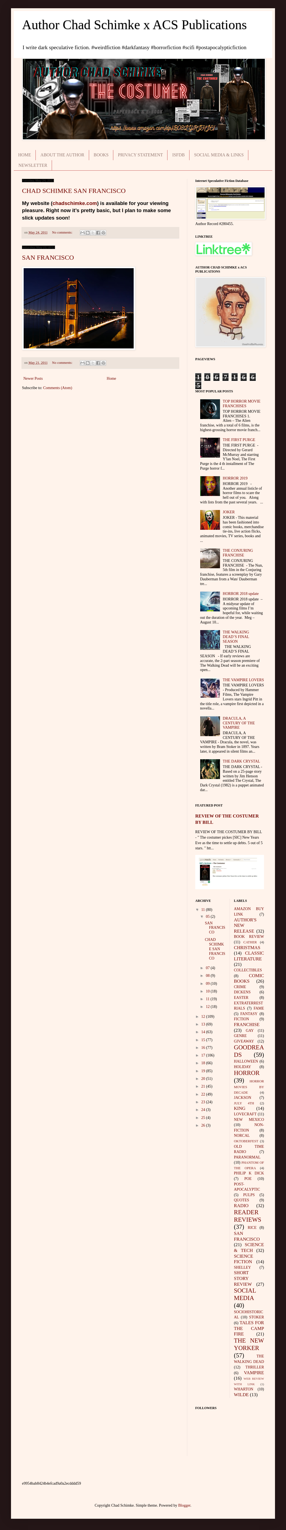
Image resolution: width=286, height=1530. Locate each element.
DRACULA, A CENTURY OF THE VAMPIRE (239, 723)
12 (208, 1007)
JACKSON (242, 1098)
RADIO (241, 1205)
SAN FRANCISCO (48, 257)
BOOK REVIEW (249, 937)
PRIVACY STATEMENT (140, 155)
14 (203, 1032)
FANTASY (248, 1014)
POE (248, 1179)
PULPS (249, 1195)
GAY (250, 1031)
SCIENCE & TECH (249, 1247)
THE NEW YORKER (249, 1344)
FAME (259, 1008)
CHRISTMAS (247, 947)
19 (203, 1071)
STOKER (256, 1317)
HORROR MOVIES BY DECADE (249, 1086)
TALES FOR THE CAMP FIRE (249, 1328)
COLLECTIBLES (248, 970)
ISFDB (178, 155)
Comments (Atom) (57, 388)
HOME (24, 155)
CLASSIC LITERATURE (249, 955)
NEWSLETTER (32, 165)
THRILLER (254, 1367)
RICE (252, 1228)
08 (208, 976)
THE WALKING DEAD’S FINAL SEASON (236, 637)
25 (203, 1118)
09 (208, 984)
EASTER (241, 998)
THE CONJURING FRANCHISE (238, 552)
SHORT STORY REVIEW (243, 1278)
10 (208, 991)
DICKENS (242, 992)
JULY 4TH (244, 1103)
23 (203, 1102)
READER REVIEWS (248, 1216)
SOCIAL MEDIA (245, 1294)
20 (203, 1079)
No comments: (62, 232)
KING (240, 1108)
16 (203, 1048)
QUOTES (241, 1200)
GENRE (240, 1036)
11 (203, 910)
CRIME (240, 987)
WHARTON (243, 1389)
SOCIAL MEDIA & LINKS (219, 155)
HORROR (247, 1072)
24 (203, 1110)
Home (111, 378)
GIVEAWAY (244, 1041)
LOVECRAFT (245, 1114)
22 (203, 1094)
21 (203, 1086)
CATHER (250, 942)
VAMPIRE (254, 1372)
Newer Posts (33, 378)
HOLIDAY (242, 1067)
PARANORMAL (247, 1157)
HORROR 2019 (235, 478)
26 (203, 1125)
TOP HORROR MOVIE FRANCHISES (241, 403)
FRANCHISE (247, 1024)
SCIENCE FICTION (243, 1259)
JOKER (229, 512)
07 (208, 968)
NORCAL (242, 1135)
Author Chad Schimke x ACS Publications (134, 24)
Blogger (184, 1505)
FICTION (241, 1019)
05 (208, 916)
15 (203, 1040)
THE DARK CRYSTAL (241, 761)
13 (203, 1024)
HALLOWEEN (246, 1061)
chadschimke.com (75, 203)
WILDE (241, 1394)
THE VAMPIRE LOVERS (243, 680)
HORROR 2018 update (241, 594)
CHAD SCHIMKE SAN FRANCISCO (74, 190)
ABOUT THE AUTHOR (62, 155)
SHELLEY (242, 1267)
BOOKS (101, 155)
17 (203, 1055)
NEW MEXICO (249, 1120)
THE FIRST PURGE (239, 440)
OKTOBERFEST (246, 1141)
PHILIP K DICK (249, 1173)
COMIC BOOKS (249, 978)
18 (203, 1063)
